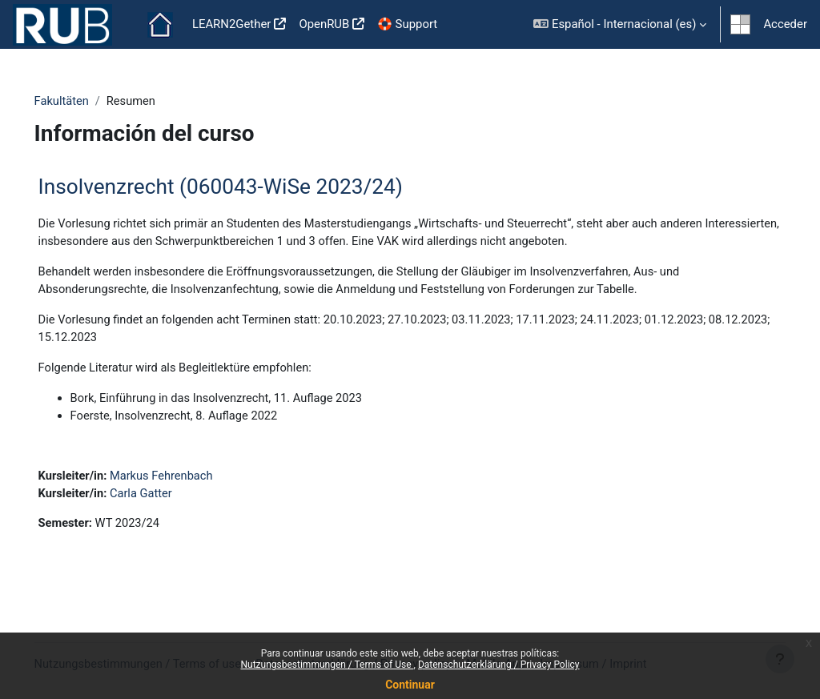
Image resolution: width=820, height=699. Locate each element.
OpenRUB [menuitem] (324, 24)
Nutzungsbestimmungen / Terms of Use (326, 664)
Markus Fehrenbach (186, 479)
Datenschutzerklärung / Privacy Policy (499, 664)
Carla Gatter (165, 498)
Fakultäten (85, 101)
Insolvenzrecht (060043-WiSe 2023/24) (243, 187)
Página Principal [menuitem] (160, 25)
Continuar (410, 684)
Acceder (785, 24)
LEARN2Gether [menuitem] (231, 24)
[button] (620, 24)
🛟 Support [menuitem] (407, 24)
